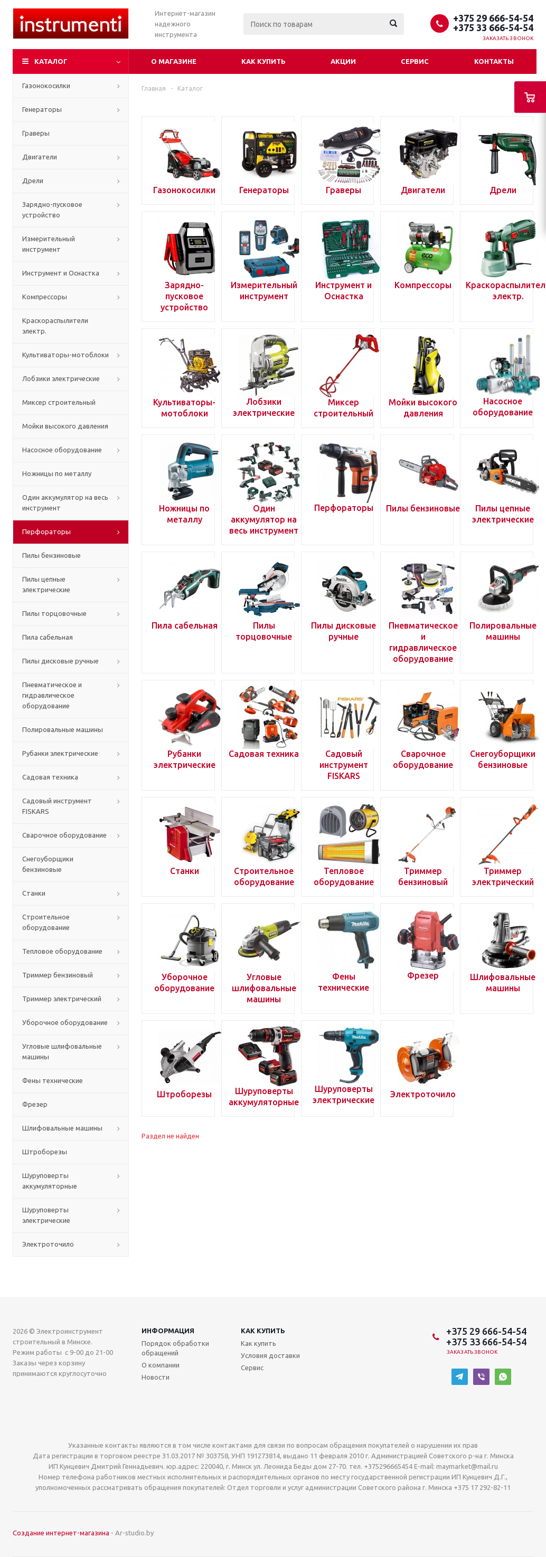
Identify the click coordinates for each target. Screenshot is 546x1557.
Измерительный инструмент (48, 244)
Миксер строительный (59, 402)
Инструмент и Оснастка (60, 273)
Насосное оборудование (62, 449)
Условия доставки (270, 1355)
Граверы (36, 133)
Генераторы (42, 109)
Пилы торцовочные (54, 613)
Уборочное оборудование (65, 1022)
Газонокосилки (46, 85)
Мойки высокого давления (65, 426)
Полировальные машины (62, 729)
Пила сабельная (47, 637)
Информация (168, 1330)
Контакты (494, 61)
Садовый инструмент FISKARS (57, 806)
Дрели (32, 180)
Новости (156, 1377)
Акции (343, 61)
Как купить (263, 61)
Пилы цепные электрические (46, 584)
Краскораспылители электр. (55, 326)
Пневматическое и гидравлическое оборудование (52, 695)
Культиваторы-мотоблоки (65, 354)
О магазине (173, 61)
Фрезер (35, 1104)
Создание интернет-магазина (61, 1532)
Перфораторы (46, 531)
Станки (33, 893)
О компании (161, 1365)
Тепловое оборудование (62, 951)
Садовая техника (50, 777)
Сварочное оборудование (64, 835)
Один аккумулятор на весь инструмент (65, 502)
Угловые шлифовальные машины (62, 1051)
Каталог (51, 61)
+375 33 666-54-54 (493, 27)
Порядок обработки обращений (175, 1348)
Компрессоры (44, 296)
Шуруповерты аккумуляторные (49, 1181)
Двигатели (39, 156)
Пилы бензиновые (51, 555)
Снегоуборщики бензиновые (47, 864)
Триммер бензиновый (57, 975)
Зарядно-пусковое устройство (52, 210)
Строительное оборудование (46, 922)
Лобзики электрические (61, 378)
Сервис (415, 61)
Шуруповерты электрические (46, 1215)
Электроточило (48, 1244)
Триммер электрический (61, 998)
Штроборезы (44, 1151)
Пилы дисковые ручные (60, 660)
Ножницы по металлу (56, 473)
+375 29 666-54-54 (493, 18)
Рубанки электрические (60, 753)
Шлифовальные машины (62, 1128)
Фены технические (52, 1080)
